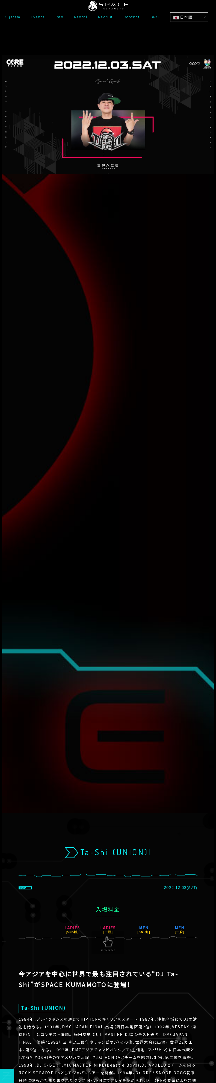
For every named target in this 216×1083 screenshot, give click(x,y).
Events (38, 27)
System (12, 27)
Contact (131, 27)
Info (59, 27)
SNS (154, 27)
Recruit (105, 27)
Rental (80, 27)
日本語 (182, 27)
